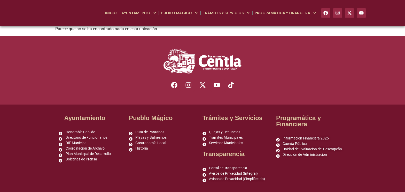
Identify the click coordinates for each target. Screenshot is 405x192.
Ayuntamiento (139, 13)
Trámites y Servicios (226, 13)
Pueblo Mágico (179, 13)
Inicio (111, 13)
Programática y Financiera (285, 13)
